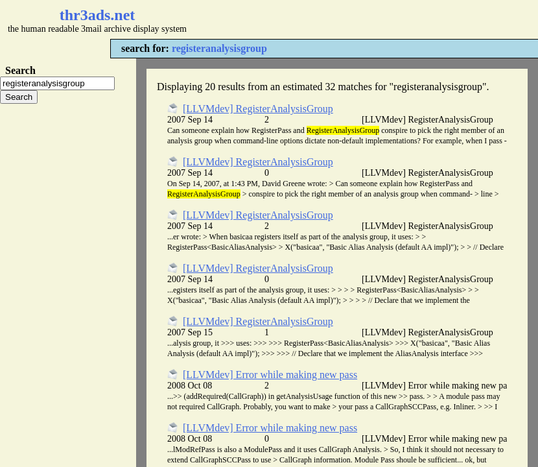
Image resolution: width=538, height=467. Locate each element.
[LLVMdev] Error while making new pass (270, 374)
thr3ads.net (97, 14)
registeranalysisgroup (219, 48)
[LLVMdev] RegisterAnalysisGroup (258, 108)
